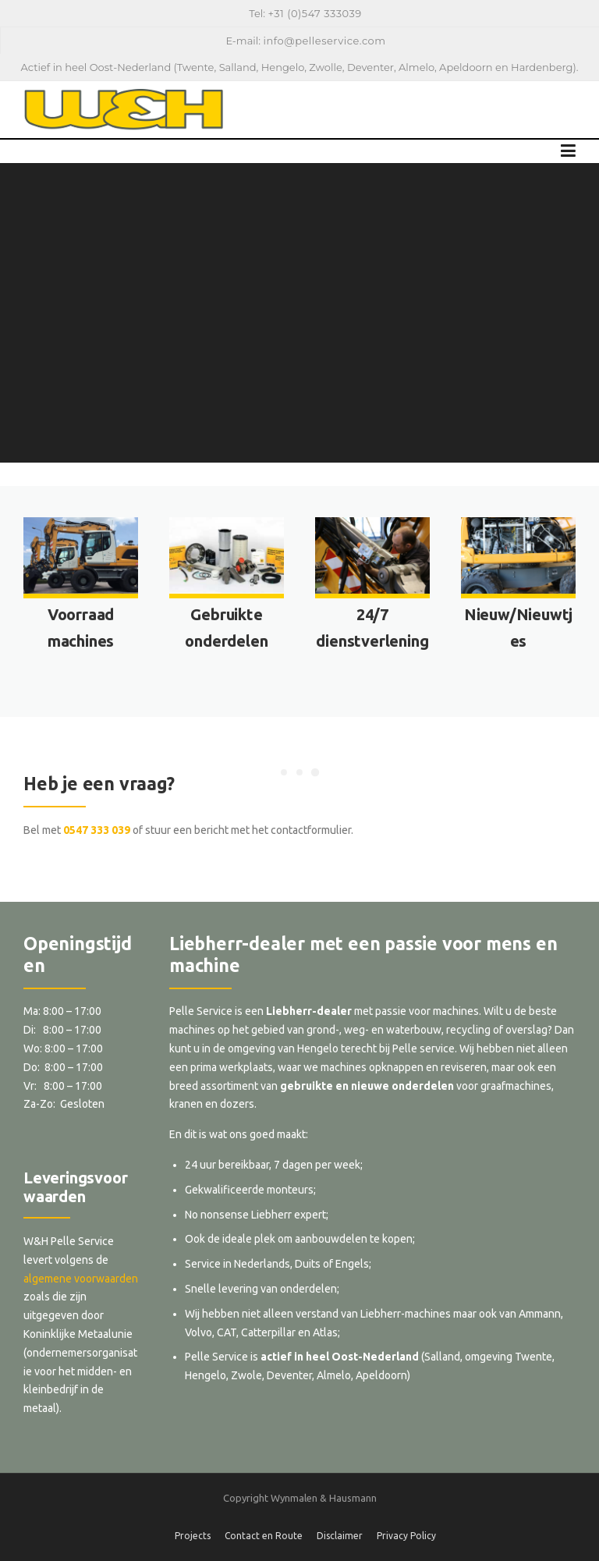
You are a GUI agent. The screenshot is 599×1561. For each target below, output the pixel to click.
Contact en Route (264, 1536)
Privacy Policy (406, 1536)
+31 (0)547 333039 (315, 13)
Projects (193, 1536)
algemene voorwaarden (80, 1278)
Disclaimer (340, 1536)
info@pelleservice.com (324, 40)
